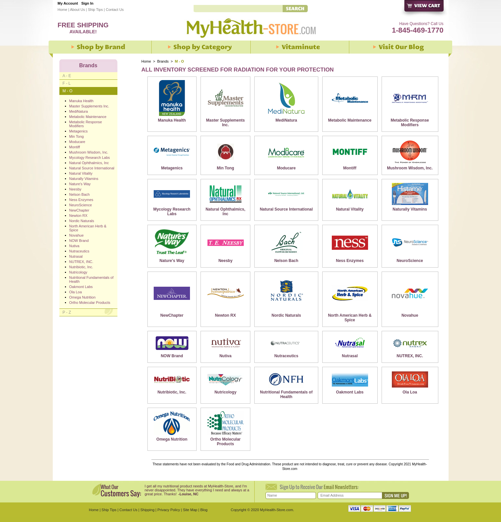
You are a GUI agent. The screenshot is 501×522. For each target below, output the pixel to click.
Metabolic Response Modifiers (410, 122)
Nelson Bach (286, 260)
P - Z (67, 312)
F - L (67, 83)
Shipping (147, 510)
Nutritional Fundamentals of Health (286, 394)
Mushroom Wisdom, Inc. (410, 168)
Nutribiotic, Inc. (171, 392)
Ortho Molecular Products (225, 441)
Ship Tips (95, 10)
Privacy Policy (168, 510)
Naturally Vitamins (409, 209)
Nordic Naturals (286, 315)
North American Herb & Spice (349, 317)
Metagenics (171, 168)
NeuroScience (409, 260)
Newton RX (225, 315)
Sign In (87, 3)
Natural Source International (286, 209)
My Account (68, 3)
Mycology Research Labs (172, 211)
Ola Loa (409, 392)
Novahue (409, 315)
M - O (68, 91)
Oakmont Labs (349, 392)
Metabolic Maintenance (349, 120)
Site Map (190, 510)
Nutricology (225, 392)
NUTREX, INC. (409, 356)
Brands (163, 61)
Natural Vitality (350, 209)
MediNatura (286, 120)
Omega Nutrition (171, 439)
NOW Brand (172, 356)
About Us (77, 10)
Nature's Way (172, 260)
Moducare (286, 168)
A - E (67, 75)
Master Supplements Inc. (225, 122)
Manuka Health (172, 120)
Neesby (225, 260)
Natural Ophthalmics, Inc (225, 211)
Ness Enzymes (350, 260)
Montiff (350, 168)
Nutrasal (350, 356)
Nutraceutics (286, 356)
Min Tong (225, 168)
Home (62, 10)
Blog (203, 510)
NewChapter (171, 315)
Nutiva (225, 356)
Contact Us (115, 10)
